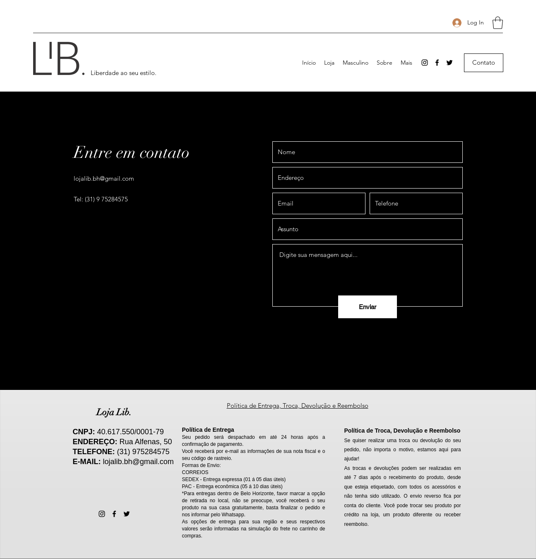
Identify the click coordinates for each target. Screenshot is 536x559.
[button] (498, 23)
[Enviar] (367, 306)
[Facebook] (437, 62)
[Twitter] (449, 62)
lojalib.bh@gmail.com (104, 178)
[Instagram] (425, 62)
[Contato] (483, 62)
